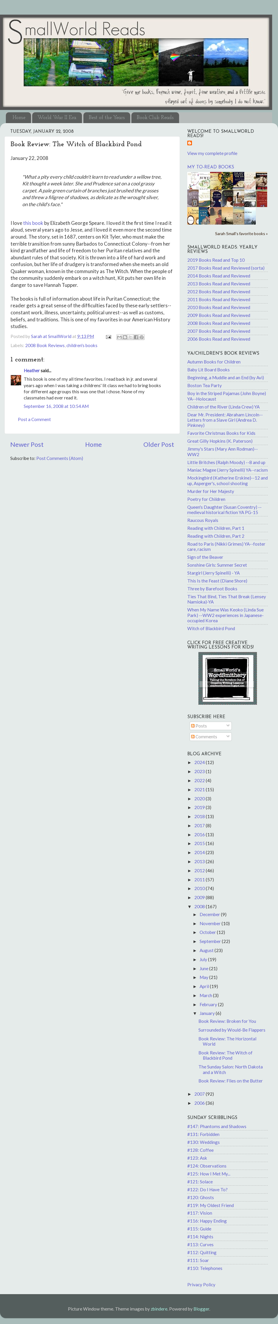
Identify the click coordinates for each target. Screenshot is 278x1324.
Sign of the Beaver (205, 557)
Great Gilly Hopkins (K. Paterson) (220, 441)
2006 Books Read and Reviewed (218, 339)
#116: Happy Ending (207, 1220)
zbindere (159, 1308)
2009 (200, 897)
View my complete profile (212, 153)
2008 (200, 906)
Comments (204, 736)
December (210, 914)
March (206, 995)
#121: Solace (200, 1181)
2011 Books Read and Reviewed (218, 299)
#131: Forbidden (203, 1134)
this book (33, 223)
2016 (200, 834)
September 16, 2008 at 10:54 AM (56, 406)
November (211, 923)
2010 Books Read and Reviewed (218, 307)
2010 (200, 888)
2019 (200, 807)
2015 (200, 843)
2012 (200, 870)
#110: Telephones (204, 1268)
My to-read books (210, 167)
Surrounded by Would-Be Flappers (231, 1029)
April (205, 986)
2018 (200, 816)
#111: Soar (198, 1260)
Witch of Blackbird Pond (211, 628)
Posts (199, 725)
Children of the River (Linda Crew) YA (223, 406)
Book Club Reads (155, 117)
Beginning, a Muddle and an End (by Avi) (225, 377)
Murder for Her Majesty (210, 491)
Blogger (201, 1308)
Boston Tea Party (204, 385)
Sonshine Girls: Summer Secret (217, 565)
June (204, 968)
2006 (200, 1103)
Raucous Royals (202, 520)
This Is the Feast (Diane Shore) (217, 580)
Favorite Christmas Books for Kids (221, 433)
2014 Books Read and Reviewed (218, 275)
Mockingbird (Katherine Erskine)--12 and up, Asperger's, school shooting (227, 480)
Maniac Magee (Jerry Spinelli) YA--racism (227, 470)
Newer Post (27, 444)
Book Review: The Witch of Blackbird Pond (225, 1055)
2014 (200, 852)
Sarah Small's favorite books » (241, 233)
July (204, 959)
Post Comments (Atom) (59, 458)
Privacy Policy (201, 1284)
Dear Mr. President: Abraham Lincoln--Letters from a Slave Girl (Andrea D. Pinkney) (225, 420)
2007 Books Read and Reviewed (218, 331)
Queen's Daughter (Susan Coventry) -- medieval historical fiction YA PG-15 (224, 509)
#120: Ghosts (200, 1197)
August (207, 950)
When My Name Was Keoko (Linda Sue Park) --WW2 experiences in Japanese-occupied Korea (225, 615)
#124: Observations (206, 1165)
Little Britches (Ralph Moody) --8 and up (226, 462)
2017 (200, 825)
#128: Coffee (200, 1150)
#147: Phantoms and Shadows (216, 1126)
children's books (81, 345)
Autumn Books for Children (214, 361)
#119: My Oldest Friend (210, 1205)
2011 (200, 879)
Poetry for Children (206, 499)
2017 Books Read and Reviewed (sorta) (226, 267)
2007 (200, 1094)
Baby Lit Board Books (208, 369)
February (209, 1004)
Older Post (158, 444)
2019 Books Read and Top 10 (216, 260)
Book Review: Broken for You (227, 1021)
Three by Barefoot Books (212, 588)
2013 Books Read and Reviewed (218, 283)
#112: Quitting (202, 1252)
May (204, 977)
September (211, 941)
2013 (200, 861)
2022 (200, 780)
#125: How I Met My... (208, 1173)
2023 (200, 771)
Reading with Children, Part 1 (215, 528)
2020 (200, 798)
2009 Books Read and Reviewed (218, 315)
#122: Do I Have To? (207, 1189)
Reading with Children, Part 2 (215, 536)
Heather (32, 370)
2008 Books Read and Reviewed (218, 323)
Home (19, 117)
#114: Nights (200, 1236)
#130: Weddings (203, 1142)
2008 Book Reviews (45, 345)
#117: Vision (199, 1213)
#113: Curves (200, 1244)
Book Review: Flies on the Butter (230, 1080)
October (208, 932)
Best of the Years (107, 117)
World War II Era (56, 117)
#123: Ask (197, 1158)
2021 (200, 789)
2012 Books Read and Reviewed (218, 291)
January (208, 1013)
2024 (200, 762)
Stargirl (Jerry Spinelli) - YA (213, 572)
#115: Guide (199, 1228)
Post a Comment (34, 419)
